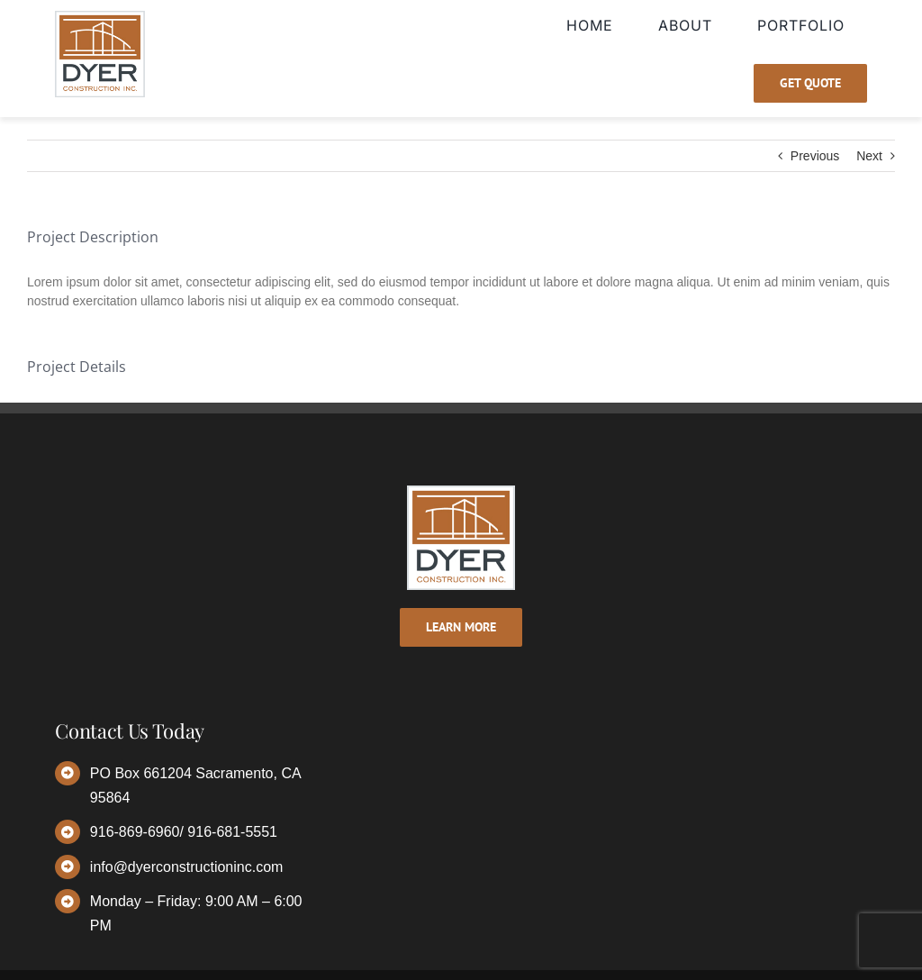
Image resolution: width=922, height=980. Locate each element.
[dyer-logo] (100, 17)
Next (869, 156)
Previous (815, 156)
